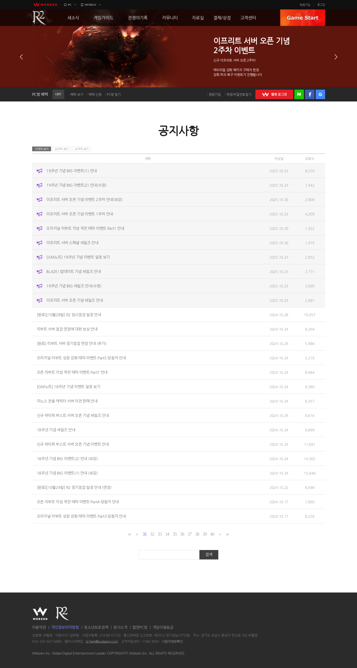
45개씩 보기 (82, 149)
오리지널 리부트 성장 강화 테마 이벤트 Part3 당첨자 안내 (81, 516)
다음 (336, 57)
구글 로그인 (320, 94)
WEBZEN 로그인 (274, 94)
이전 (21, 57)
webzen (45, 4)
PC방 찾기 (113, 94)
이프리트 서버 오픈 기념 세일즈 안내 (74, 300)
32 (152, 534)
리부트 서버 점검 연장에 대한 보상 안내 (67, 329)
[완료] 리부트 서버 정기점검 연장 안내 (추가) (72, 343)
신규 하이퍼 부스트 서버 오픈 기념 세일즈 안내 (73, 415)
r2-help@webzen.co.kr (102, 641)
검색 (208, 554)
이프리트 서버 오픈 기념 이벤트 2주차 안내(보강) (84, 199)
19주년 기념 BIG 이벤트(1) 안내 (71, 170)
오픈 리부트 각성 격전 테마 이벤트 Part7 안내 (72, 372)
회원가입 (305, 4)
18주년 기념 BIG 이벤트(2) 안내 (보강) (67, 458)
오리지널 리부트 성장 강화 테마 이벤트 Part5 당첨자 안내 (81, 358)
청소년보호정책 (96, 627)
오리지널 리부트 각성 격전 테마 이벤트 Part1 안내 (85, 228)
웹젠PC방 (139, 627)
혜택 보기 (76, 94)
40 (212, 534)
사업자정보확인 (172, 641)
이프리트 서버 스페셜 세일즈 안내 (72, 242)
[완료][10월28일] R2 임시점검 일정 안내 (69, 314)
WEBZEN (40, 613)
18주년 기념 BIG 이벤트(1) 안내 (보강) (67, 473)
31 (145, 534)
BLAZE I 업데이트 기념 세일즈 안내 (73, 271)
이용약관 (39, 627)
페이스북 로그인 (309, 94)
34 (167, 534)
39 (205, 534)
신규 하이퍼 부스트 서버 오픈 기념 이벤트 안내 (73, 444)
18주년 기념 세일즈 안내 (56, 430)
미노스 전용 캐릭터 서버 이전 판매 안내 (67, 401)
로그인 (321, 4)
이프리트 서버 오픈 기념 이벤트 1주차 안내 (79, 214)
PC (70, 4)
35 (175, 534)
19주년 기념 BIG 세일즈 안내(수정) (73, 286)
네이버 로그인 (299, 94)
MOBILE (90, 4)
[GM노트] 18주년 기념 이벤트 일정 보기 (68, 386)
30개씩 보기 (62, 149)
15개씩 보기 (41, 149)
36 (182, 534)
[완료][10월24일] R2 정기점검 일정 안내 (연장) (74, 487)
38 (197, 534)
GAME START (302, 17)
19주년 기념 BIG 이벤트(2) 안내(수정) (76, 185)
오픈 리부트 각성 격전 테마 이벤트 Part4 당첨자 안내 (78, 502)
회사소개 (120, 627)
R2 (39, 17)
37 (190, 534)
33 (160, 534)
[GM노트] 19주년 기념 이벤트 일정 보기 (78, 257)
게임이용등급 (163, 627)
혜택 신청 (95, 94)
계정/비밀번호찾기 (238, 94)
